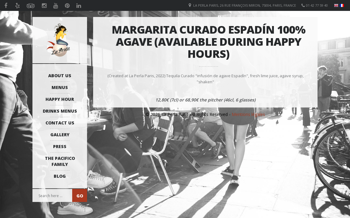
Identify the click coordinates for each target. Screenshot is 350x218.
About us (59, 75)
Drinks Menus (60, 111)
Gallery (59, 134)
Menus (60, 87)
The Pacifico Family (60, 161)
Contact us (59, 123)
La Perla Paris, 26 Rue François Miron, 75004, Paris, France (244, 5)
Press (59, 146)
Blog (60, 176)
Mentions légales (248, 114)
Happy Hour (59, 99)
